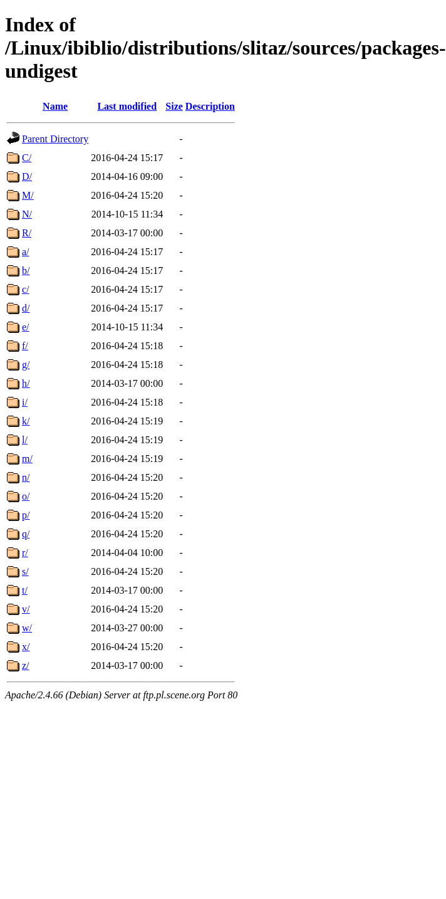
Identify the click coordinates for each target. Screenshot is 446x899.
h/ (25, 383)
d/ (25, 308)
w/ (27, 628)
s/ (25, 571)
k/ (25, 421)
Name (55, 106)
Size (174, 106)
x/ (25, 646)
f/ (25, 345)
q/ (25, 533)
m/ (27, 458)
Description (210, 106)
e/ (25, 327)
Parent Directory (55, 139)
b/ (25, 270)
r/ (25, 552)
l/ (25, 439)
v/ (25, 609)
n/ (25, 477)
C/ (26, 157)
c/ (25, 289)
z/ (25, 665)
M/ (28, 195)
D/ (27, 176)
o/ (25, 496)
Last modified (127, 106)
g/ (25, 364)
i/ (25, 402)
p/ (25, 515)
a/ (25, 251)
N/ (27, 214)
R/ (26, 233)
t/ (25, 590)
